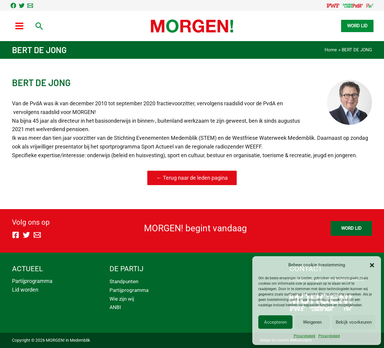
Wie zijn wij (122, 299)
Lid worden (25, 289)
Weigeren (312, 322)
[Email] (30, 5)
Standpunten (124, 281)
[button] (372, 265)
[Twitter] (22, 5)
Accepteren (275, 322)
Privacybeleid (304, 336)
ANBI (115, 307)
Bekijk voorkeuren (354, 322)
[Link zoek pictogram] (39, 26)
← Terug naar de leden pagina (192, 178)
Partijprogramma (32, 281)
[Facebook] (13, 5)
